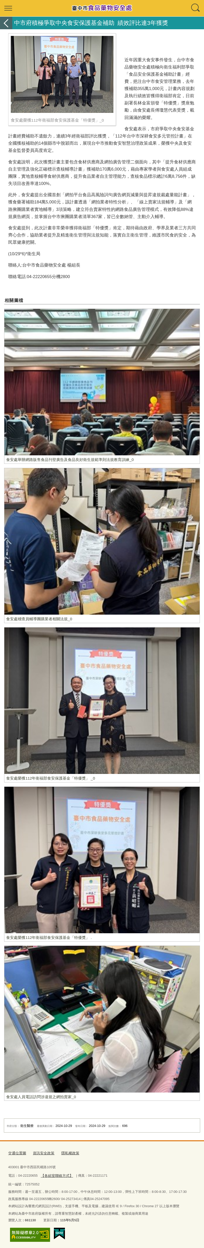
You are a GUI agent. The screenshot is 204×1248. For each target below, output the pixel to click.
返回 (6, 23)
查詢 (196, 8)
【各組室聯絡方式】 (56, 1174)
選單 (8, 8)
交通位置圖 (16, 1153)
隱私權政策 (67, 1153)
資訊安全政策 (42, 1153)
